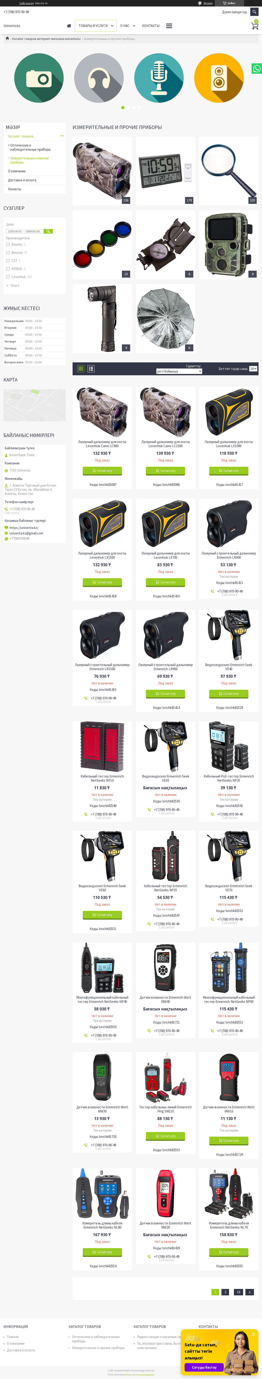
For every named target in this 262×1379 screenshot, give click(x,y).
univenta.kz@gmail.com (26, 533)
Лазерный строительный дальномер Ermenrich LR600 (228, 555)
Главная (69, 25)
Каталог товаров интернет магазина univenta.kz (46, 39)
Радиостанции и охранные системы (163, 1337)
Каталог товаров (21, 136)
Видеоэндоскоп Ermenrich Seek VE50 (165, 778)
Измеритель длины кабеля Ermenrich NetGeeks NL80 (102, 1225)
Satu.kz (149, 1370)
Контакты (150, 25)
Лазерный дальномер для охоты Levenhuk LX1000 (229, 444)
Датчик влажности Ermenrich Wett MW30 (102, 1109)
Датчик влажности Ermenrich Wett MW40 (165, 999)
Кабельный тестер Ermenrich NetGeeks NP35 (165, 888)
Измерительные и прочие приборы (29, 160)
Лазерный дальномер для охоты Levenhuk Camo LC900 (102, 444)
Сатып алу (104, 470)
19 (238, 1292)
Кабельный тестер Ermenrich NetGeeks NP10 (102, 778)
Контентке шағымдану (140, 1374)
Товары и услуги (93, 25)
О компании (17, 171)
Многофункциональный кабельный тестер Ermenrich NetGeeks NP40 (102, 999)
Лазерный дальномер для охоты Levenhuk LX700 (165, 555)
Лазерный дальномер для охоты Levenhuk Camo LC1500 (165, 444)
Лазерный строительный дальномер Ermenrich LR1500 (102, 667)
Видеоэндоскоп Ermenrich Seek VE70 (228, 888)
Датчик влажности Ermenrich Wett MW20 (165, 1225)
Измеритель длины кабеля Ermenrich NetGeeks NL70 (229, 1225)
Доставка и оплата (22, 180)
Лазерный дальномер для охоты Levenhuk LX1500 (102, 555)
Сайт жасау (26, 3)
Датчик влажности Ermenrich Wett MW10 (229, 1109)
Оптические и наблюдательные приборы (30, 147)
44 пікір (207, 3)
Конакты (14, 189)
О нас (125, 25)
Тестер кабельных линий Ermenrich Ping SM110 (165, 1109)
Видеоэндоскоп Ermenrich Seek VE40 (228, 667)
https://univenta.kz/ (24, 528)
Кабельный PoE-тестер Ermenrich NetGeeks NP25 (229, 778)
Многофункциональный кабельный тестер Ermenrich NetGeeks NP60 (229, 999)
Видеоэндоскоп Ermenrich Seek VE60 (102, 888)
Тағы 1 (14, 285)
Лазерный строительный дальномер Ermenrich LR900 (165, 667)
